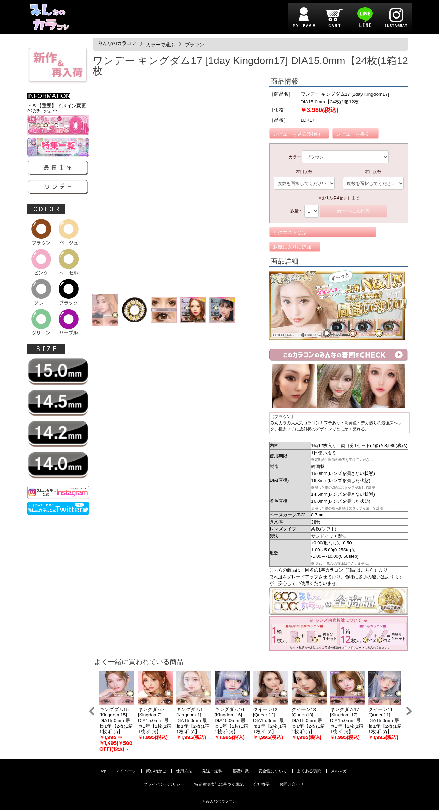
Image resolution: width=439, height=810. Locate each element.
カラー (295, 157)
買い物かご (156, 771)
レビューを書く (353, 134)
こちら (367, 570)
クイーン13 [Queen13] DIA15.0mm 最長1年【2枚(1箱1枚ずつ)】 (308, 720)
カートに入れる (353, 211)
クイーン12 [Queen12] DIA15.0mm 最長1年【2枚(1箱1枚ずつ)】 (269, 720)
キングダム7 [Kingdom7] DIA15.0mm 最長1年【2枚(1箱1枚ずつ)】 (154, 720)
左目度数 (304, 171)
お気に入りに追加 (292, 247)
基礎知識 (240, 771)
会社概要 (261, 784)
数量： (296, 211)
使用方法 (184, 771)
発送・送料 (212, 771)
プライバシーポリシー (164, 784)
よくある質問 (309, 771)
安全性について (272, 771)
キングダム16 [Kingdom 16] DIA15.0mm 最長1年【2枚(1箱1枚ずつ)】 (231, 720)
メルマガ (339, 771)
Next (409, 711)
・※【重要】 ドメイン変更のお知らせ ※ (56, 108)
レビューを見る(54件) (296, 134)
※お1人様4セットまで (338, 198)
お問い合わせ (291, 784)
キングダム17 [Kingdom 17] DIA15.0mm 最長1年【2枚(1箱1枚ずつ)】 (346, 720)
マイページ (126, 771)
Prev (91, 711)
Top (103, 771)
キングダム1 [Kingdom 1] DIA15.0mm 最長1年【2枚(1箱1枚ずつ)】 (193, 720)
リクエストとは (290, 232)
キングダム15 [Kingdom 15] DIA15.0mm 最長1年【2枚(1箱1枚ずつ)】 (116, 720)
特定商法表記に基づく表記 (219, 784)
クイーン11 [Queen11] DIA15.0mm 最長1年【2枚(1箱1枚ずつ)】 (385, 720)
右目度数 (373, 171)
